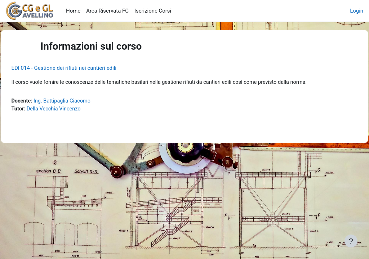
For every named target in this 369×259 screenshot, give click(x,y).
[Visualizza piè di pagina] (350, 241)
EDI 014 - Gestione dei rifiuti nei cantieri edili (80, 68)
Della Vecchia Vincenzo (71, 109)
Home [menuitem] (73, 11)
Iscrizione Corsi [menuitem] (152, 11)
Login (356, 11)
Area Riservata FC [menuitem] (107, 11)
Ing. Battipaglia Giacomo (79, 101)
